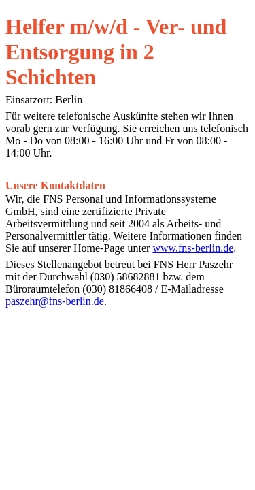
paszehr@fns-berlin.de (54, 301)
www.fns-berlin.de (192, 248)
